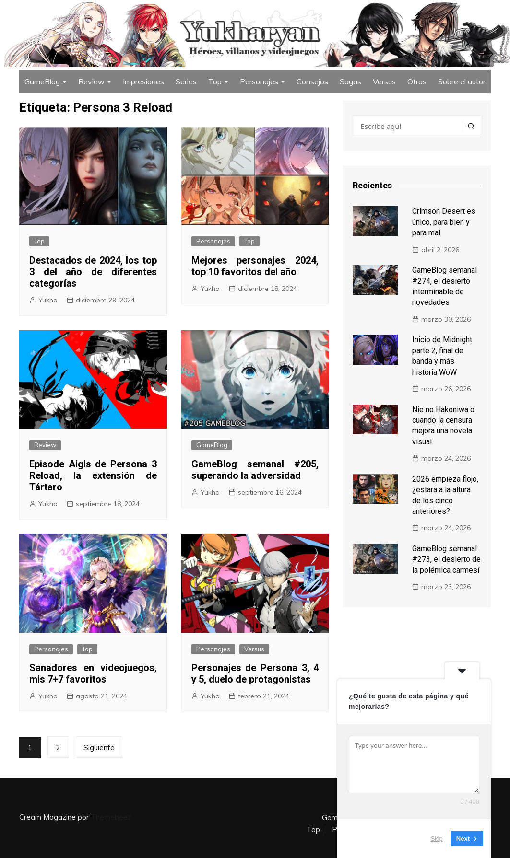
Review (91, 81)
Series (186, 81)
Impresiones (143, 81)
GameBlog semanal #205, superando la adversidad (255, 469)
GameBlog (42, 81)
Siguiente (99, 747)
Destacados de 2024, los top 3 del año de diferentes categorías (93, 272)
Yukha (48, 300)
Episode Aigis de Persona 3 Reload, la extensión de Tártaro (93, 475)
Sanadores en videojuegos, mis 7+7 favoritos (93, 673)
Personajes (259, 81)
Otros (417, 81)
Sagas (350, 81)
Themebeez (111, 817)
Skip (437, 838)
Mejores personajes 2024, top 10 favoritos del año (255, 266)
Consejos (312, 81)
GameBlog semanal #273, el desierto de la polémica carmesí (446, 559)
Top (215, 81)
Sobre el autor (462, 81)
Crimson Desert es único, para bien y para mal (443, 222)
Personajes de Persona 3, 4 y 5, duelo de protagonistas (255, 673)
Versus (384, 81)
